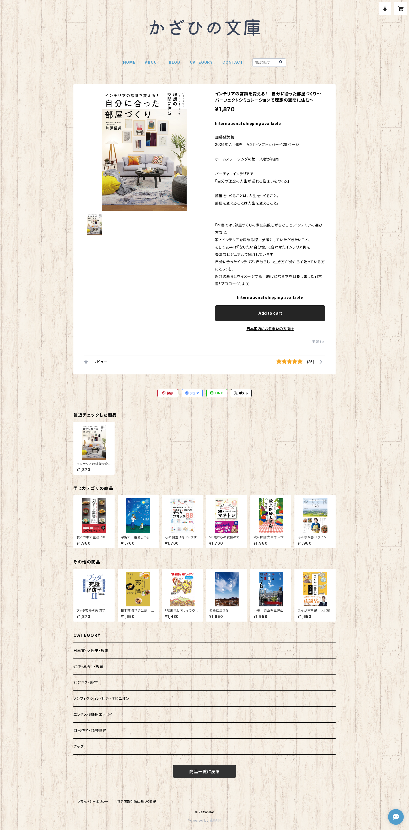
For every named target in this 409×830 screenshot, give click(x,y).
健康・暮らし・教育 (88, 666)
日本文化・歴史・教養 (91, 650)
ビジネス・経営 (85, 682)
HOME (129, 62)
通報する (318, 342)
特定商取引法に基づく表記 (136, 802)
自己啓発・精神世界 (89, 730)
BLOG (174, 62)
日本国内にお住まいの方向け (270, 329)
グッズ (78, 746)
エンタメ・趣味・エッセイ (93, 714)
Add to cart (270, 313)
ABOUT (152, 62)
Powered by (204, 820)
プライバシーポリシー (93, 802)
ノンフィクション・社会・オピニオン (101, 698)
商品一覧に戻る (204, 771)
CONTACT (232, 62)
